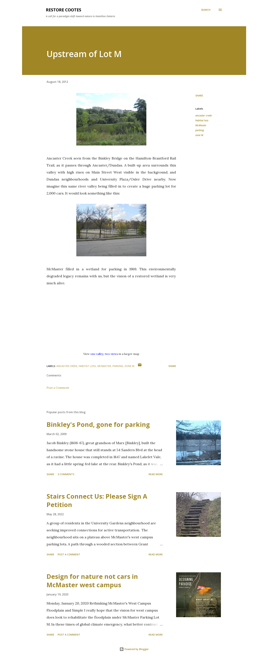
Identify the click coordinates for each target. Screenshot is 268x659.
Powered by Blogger (134, 649)
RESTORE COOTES (63, 10)
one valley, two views (104, 354)
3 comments (66, 474)
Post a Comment (58, 387)
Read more (156, 474)
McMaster (200, 125)
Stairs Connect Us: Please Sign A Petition (97, 500)
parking (199, 130)
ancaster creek (203, 115)
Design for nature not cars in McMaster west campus (92, 580)
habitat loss (201, 120)
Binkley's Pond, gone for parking (98, 424)
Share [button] (199, 95)
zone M (199, 135)
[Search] (205, 10)
